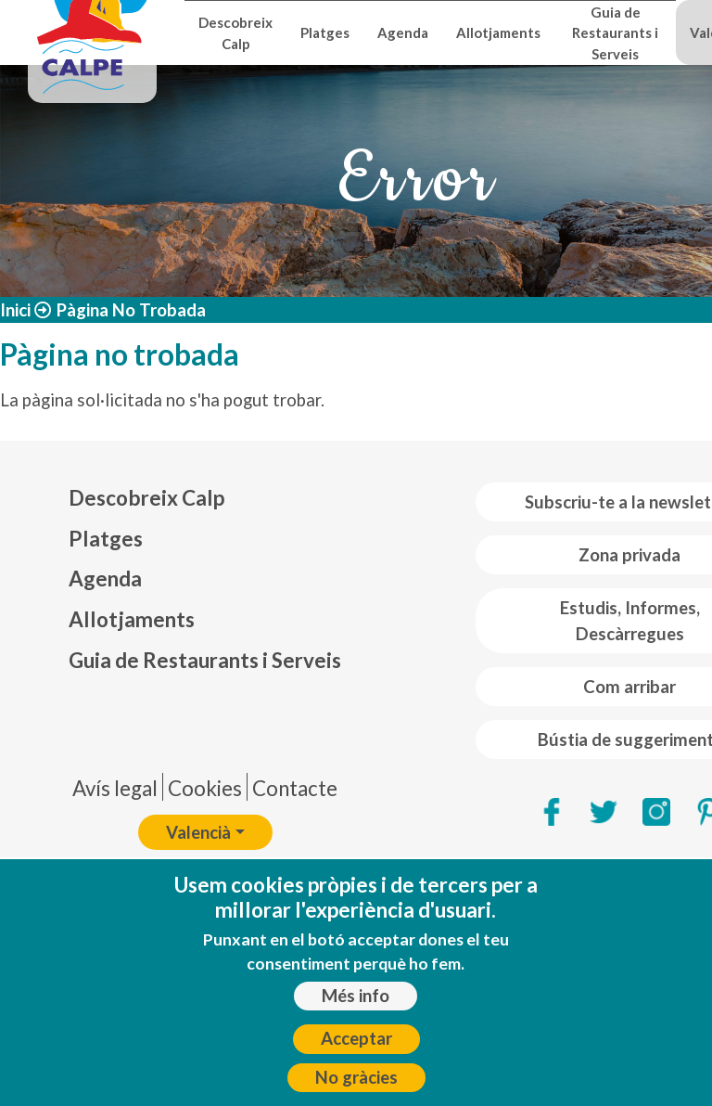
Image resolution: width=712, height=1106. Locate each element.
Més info (355, 1009)
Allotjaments (498, 32)
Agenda (402, 32)
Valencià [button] (198, 832)
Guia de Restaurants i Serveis (615, 33)
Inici (15, 310)
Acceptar (356, 1053)
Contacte (294, 788)
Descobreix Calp (235, 32)
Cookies (205, 788)
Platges (325, 32)
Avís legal (115, 788)
